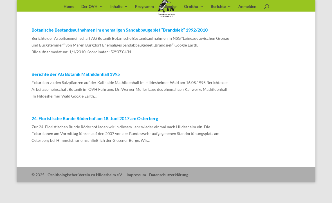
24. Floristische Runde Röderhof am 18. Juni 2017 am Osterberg (95, 118)
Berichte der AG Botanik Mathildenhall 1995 (76, 74)
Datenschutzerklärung (168, 174)
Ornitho (191, 7)
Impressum (136, 174)
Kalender (169, 7)
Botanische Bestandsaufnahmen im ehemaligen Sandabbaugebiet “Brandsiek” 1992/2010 (120, 29)
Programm (144, 7)
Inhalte (116, 7)
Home (69, 7)
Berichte (218, 7)
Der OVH (89, 7)
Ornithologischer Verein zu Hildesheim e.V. (85, 174)
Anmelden (247, 7)
